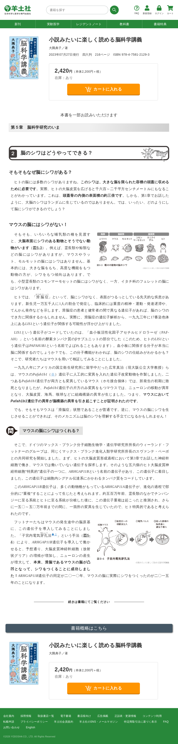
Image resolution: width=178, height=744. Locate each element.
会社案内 (8, 716)
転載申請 (8, 721)
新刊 (18, 24)
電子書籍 (65, 716)
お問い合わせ (11, 727)
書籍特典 (160, 24)
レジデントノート (89, 24)
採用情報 (26, 716)
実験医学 (53, 24)
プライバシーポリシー (34, 721)
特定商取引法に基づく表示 (140, 721)
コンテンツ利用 (152, 716)
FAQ (166, 721)
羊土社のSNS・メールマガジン (98, 721)
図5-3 (37, 248)
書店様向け (84, 716)
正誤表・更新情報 (125, 716)
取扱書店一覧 (46, 716)
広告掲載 (102, 716)
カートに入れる (103, 89)
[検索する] (113, 10)
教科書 (124, 24)
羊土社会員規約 (63, 721)
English (30, 727)
